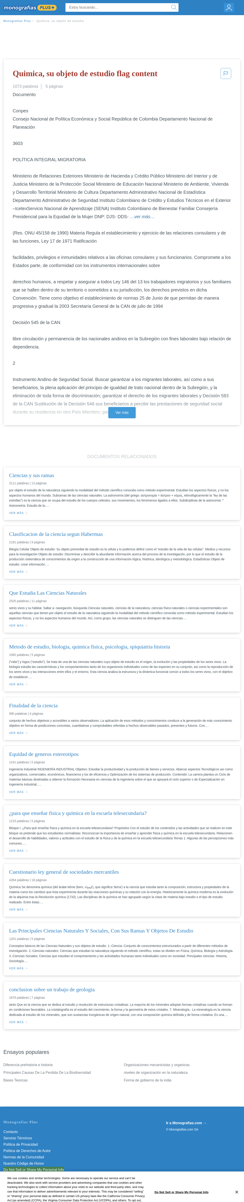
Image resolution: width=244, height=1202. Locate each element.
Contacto (10, 1132)
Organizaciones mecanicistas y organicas (157, 1065)
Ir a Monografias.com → (186, 1123)
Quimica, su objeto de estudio (60, 21)
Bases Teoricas (15, 1080)
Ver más (122, 412)
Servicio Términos (17, 1138)
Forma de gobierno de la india (148, 1080)
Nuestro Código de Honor (23, 1163)
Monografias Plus (17, 21)
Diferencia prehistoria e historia (28, 1065)
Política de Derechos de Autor (27, 1151)
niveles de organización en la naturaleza (156, 1072)
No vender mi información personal (31, 1170)
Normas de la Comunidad (23, 1157)
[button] (225, 75)
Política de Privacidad (20, 1144)
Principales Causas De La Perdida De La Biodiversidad (47, 1072)
